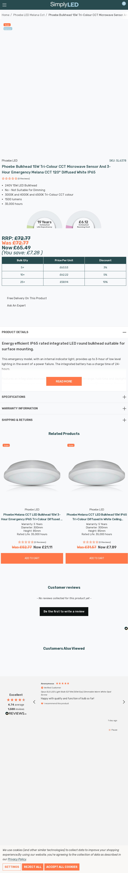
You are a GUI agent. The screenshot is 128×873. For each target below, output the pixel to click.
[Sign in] (115, 4)
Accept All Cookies (61, 867)
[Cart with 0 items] (122, 4)
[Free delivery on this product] (61, 298)
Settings (12, 867)
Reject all (32, 867)
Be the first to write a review (64, 611)
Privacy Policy (17, 859)
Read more (64, 381)
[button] (16, 178)
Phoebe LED (10, 160)
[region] (79, 702)
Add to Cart (32, 558)
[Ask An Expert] (61, 305)
